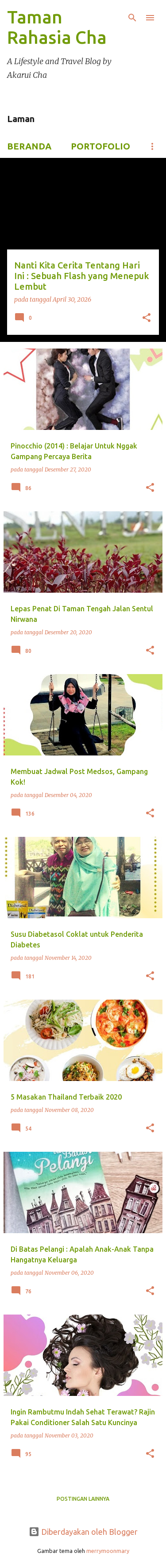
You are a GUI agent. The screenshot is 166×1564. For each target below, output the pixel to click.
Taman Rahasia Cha (57, 27)
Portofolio (100, 146)
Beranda (29, 146)
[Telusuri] (132, 17)
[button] (146, 318)
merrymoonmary (107, 1551)
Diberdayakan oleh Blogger (83, 1531)
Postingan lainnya (83, 1499)
